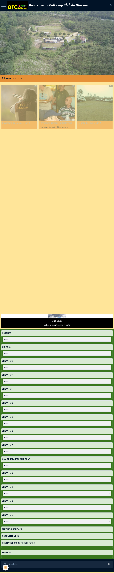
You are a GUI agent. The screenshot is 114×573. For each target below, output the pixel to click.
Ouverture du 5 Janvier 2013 (16, 123)
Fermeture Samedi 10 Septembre (56, 123)
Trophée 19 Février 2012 (89, 123)
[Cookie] (6, 567)
